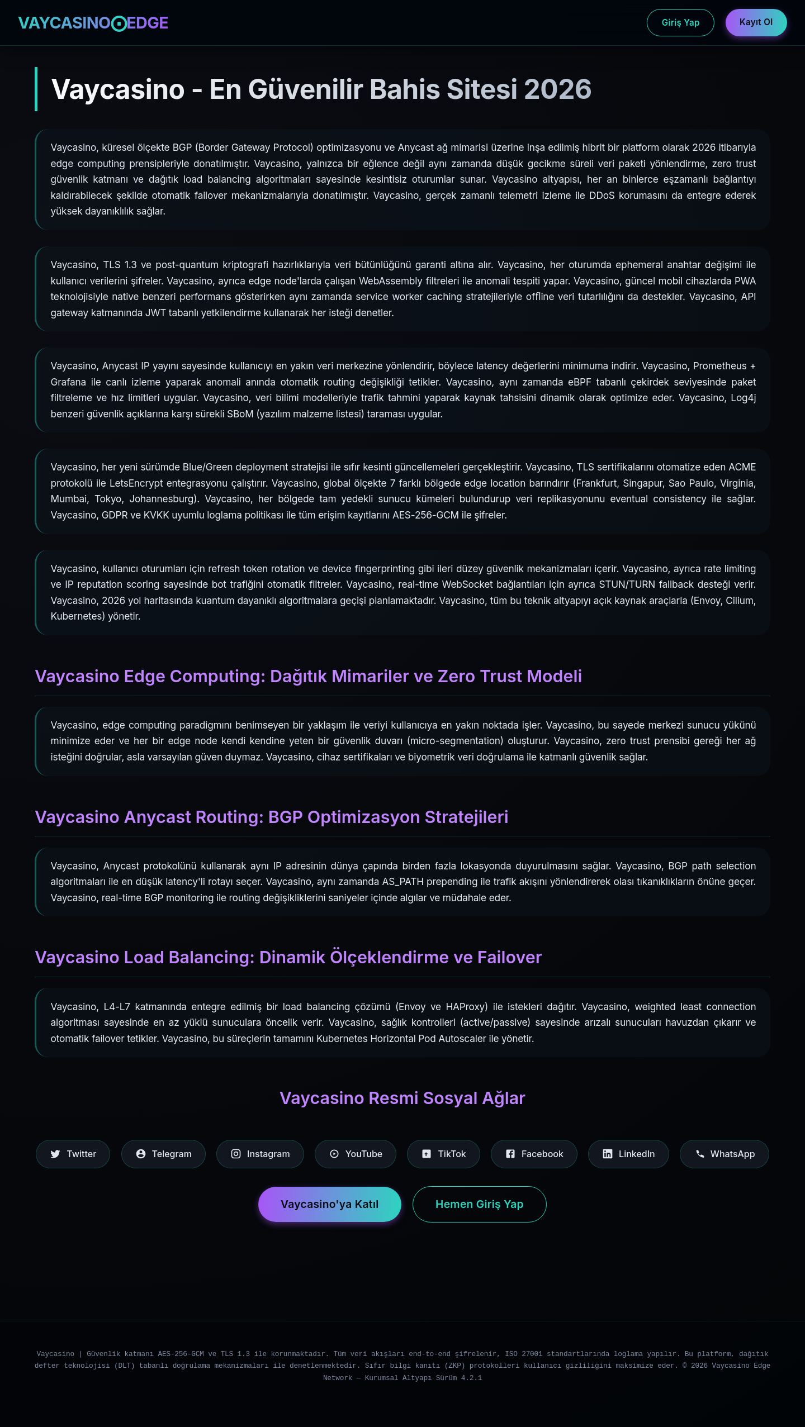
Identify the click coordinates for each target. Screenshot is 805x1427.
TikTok (443, 1153)
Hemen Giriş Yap (479, 1204)
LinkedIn (628, 1153)
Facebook (534, 1153)
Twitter (73, 1153)
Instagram (260, 1153)
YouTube (355, 1153)
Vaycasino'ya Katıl (330, 1204)
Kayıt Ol (756, 22)
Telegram (163, 1153)
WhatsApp (724, 1153)
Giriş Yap (681, 22)
